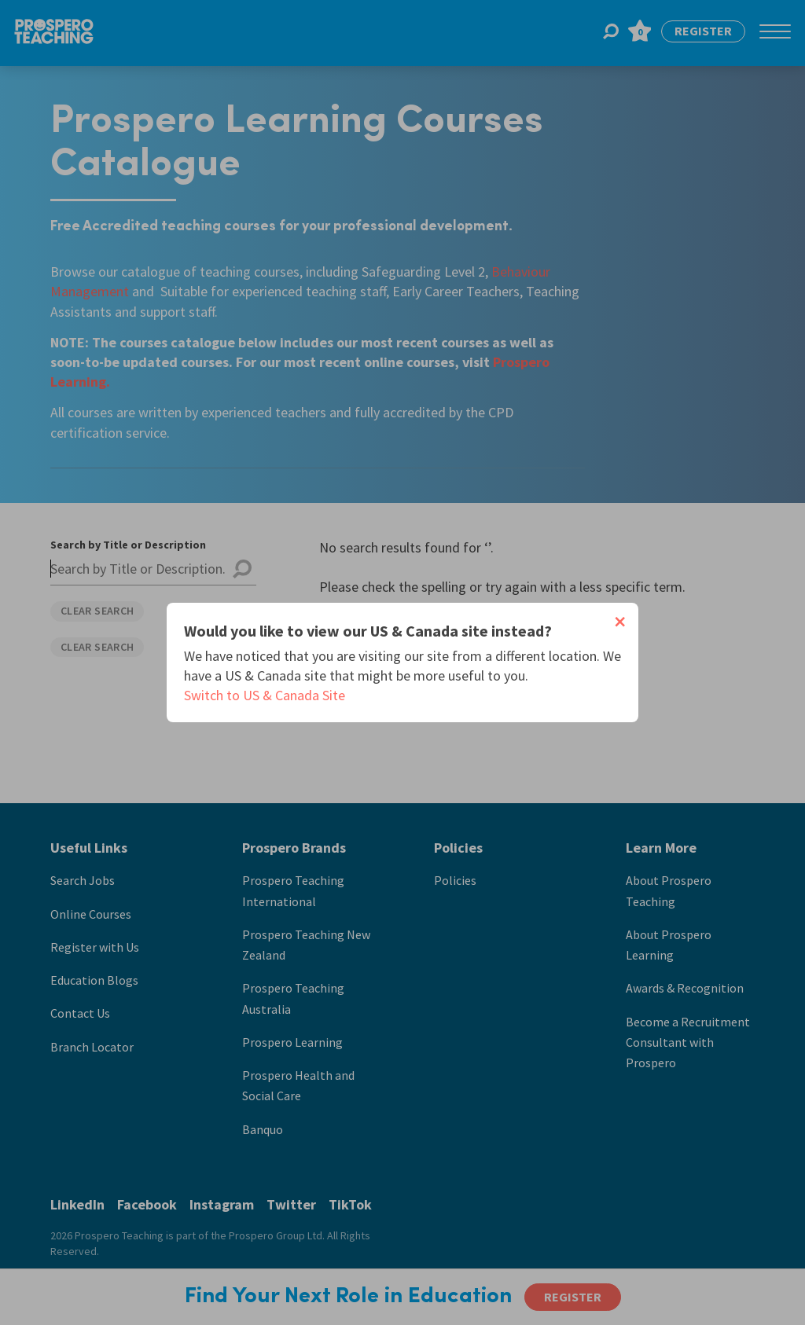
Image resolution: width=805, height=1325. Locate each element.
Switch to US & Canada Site (264, 695)
